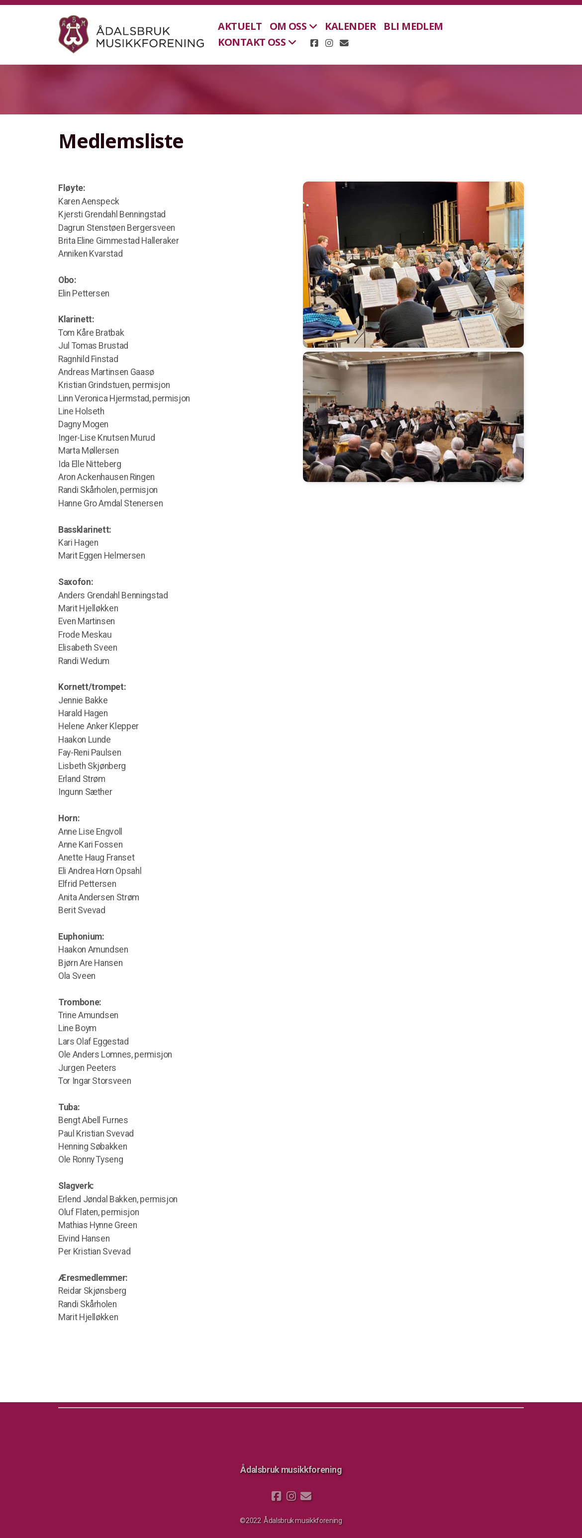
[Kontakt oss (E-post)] (343, 42)
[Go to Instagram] (328, 42)
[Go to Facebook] (313, 42)
